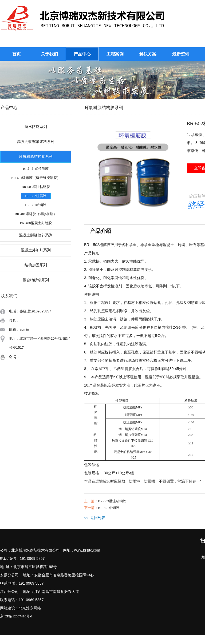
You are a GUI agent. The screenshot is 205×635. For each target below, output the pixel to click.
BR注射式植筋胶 (35, 169)
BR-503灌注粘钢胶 (36, 187)
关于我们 (49, 54)
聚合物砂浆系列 (36, 280)
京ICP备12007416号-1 (16, 616)
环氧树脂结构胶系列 (36, 157)
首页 (16, 54)
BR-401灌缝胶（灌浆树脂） (36, 214)
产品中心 (82, 54)
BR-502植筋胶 (35, 196)
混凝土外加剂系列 (36, 250)
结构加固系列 (36, 265)
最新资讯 (180, 54)
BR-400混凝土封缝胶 (36, 223)
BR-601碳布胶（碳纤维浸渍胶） (35, 178)
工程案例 (115, 54)
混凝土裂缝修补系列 (36, 235)
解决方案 (147, 54)
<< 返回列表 (94, 518)
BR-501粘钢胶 (35, 205)
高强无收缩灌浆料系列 (35, 142)
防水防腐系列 (36, 127)
